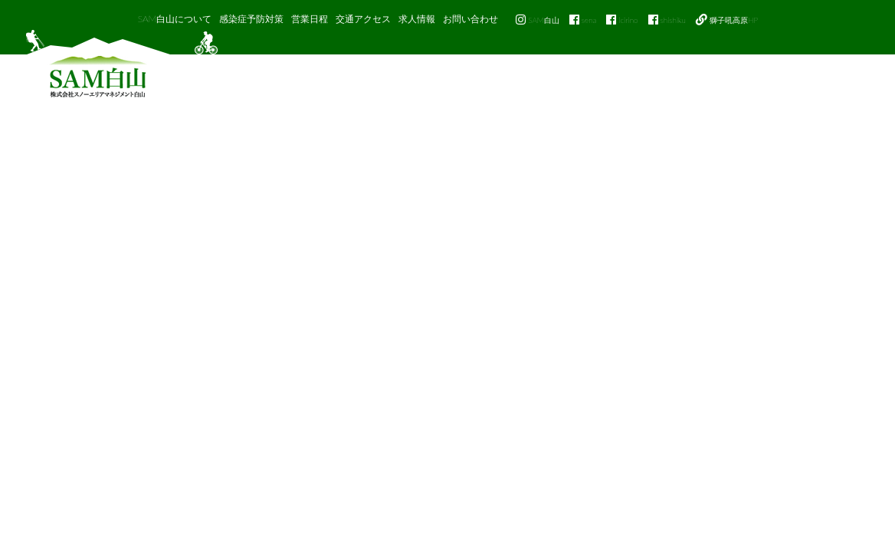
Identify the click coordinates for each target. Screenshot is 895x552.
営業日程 (309, 19)
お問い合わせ (470, 19)
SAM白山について (175, 19)
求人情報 (416, 19)
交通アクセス (363, 19)
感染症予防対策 (251, 19)
